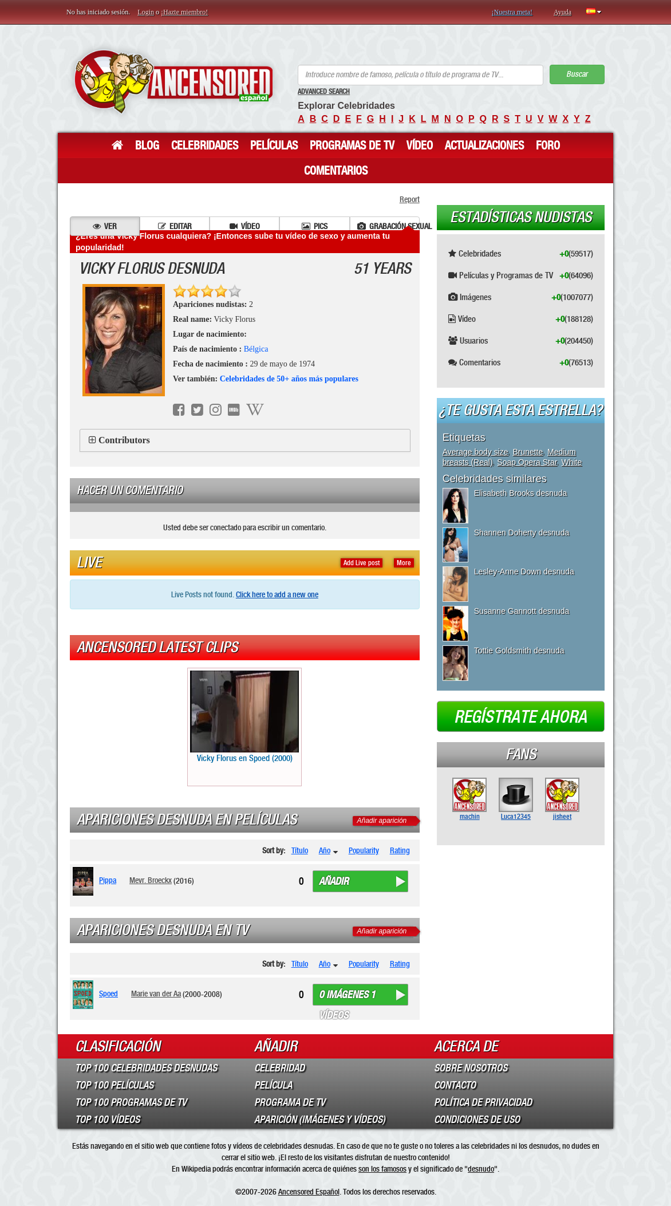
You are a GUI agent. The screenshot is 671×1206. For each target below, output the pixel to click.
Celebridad (279, 1068)
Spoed (108, 993)
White (571, 462)
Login (145, 12)
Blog (147, 145)
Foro (548, 145)
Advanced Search (324, 92)
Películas (274, 145)
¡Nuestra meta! (511, 12)
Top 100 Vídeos (107, 1119)
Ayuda (562, 12)
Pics (314, 226)
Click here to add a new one (277, 594)
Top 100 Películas (114, 1085)
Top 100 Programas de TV (131, 1102)
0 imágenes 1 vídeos (347, 997)
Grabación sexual (388, 226)
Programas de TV (352, 145)
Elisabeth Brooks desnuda (520, 493)
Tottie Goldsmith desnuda (519, 650)
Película (273, 1085)
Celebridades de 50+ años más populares (289, 379)
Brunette (527, 451)
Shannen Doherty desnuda (522, 532)
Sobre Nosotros (470, 1068)
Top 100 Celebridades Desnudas (146, 1068)
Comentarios (336, 170)
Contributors (124, 440)
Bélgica (256, 349)
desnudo (481, 1168)
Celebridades (204, 145)
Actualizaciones (484, 145)
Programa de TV (289, 1102)
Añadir (334, 881)
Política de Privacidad (483, 1102)
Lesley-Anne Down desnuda (524, 571)
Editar (175, 226)
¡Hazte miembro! (184, 12)
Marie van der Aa (156, 993)
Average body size (475, 451)
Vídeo (419, 145)
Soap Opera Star (526, 462)
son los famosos (382, 1168)
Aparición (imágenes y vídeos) (319, 1119)
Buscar (576, 74)
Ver (105, 226)
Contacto (455, 1085)
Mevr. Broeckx (150, 880)
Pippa (107, 880)
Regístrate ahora (520, 717)
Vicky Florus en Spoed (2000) (244, 717)
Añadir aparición (382, 821)
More (404, 563)
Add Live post (362, 563)
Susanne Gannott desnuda (522, 611)
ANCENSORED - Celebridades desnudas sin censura (173, 81)
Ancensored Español (309, 1191)
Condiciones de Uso (477, 1119)
